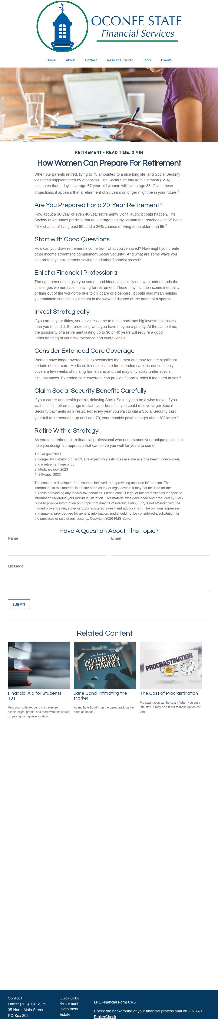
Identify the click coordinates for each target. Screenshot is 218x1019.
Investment (69, 1009)
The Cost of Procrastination (169, 693)
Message (15, 566)
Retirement (69, 1003)
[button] (51, 60)
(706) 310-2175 (33, 1004)
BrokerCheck (105, 1017)
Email (116, 538)
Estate (65, 1014)
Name (13, 538)
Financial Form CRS (119, 1002)
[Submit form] (19, 604)
